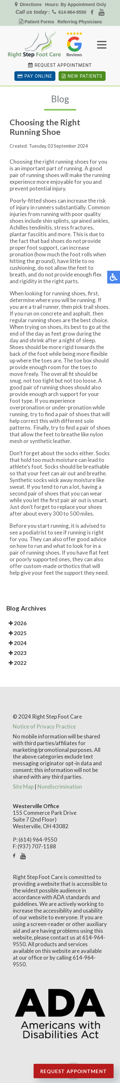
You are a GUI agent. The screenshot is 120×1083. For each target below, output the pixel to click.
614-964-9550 (72, 12)
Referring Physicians (80, 21)
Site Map (23, 786)
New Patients (82, 76)
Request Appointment (63, 65)
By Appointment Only (83, 4)
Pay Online (35, 76)
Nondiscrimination (59, 786)
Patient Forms (39, 21)
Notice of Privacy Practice (44, 726)
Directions (30, 4)
